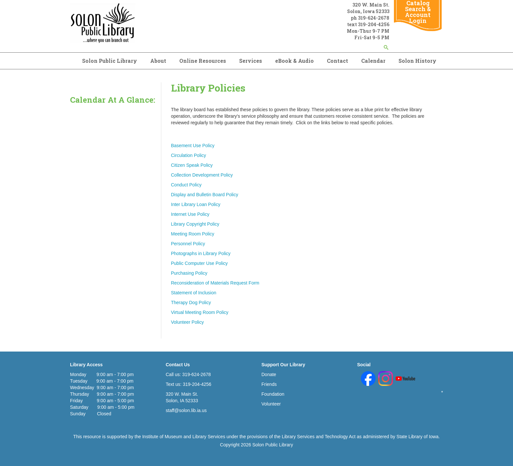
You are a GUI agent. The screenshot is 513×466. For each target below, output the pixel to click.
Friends (269, 384)
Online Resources (202, 60)
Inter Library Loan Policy (196, 204)
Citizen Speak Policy (192, 165)
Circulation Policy (188, 155)
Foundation (272, 394)
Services (250, 60)
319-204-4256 (373, 24)
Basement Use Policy (193, 145)
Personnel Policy (188, 243)
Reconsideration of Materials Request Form (215, 282)
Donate (268, 374)
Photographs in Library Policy (201, 253)
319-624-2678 (373, 18)
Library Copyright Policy (195, 224)
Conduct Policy (186, 184)
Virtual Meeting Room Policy (200, 312)
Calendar (373, 60)
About (158, 60)
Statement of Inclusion (194, 292)
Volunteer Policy (187, 322)
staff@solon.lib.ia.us (186, 410)
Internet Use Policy (190, 214)
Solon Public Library (109, 60)
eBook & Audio (294, 60)
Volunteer (271, 403)
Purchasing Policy (189, 273)
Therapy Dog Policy (191, 302)
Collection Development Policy (202, 175)
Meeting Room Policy (192, 233)
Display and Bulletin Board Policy (204, 194)
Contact (337, 60)
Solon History (417, 60)
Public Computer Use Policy (199, 263)
